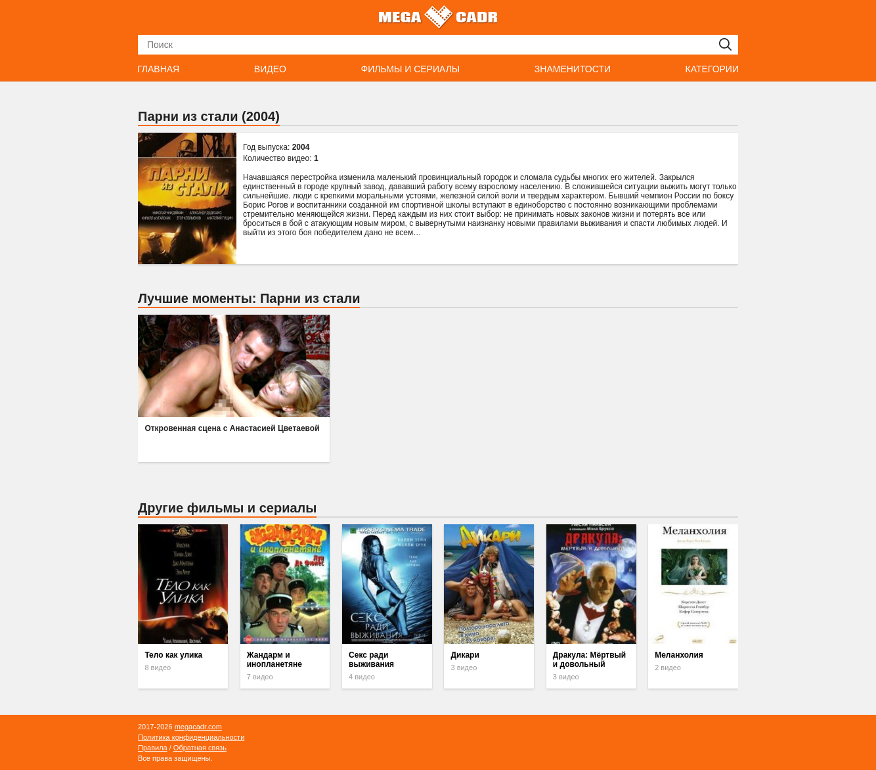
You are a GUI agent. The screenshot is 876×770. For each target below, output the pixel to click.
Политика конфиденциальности (191, 737)
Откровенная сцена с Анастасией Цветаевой (231, 428)
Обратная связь (200, 748)
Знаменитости (573, 69)
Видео (270, 69)
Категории (712, 69)
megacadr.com (198, 727)
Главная (158, 69)
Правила (152, 748)
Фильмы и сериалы (410, 69)
